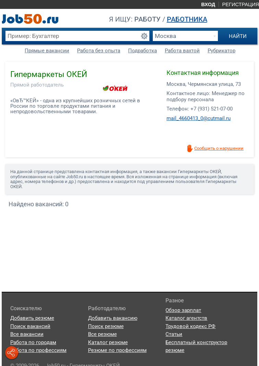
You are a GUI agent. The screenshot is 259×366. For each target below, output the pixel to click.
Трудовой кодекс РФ (190, 326)
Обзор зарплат (183, 310)
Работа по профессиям (38, 350)
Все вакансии (27, 334)
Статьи (173, 334)
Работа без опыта (98, 50)
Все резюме (102, 334)
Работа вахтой (182, 50)
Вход (208, 4)
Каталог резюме (108, 342)
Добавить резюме (32, 318)
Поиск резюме (106, 326)
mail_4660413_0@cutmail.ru (198, 118)
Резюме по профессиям (117, 350)
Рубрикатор (221, 50)
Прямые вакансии (47, 50)
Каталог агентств (186, 318)
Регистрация (240, 4)
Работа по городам (33, 342)
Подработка (142, 50)
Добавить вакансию (112, 318)
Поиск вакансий (30, 326)
